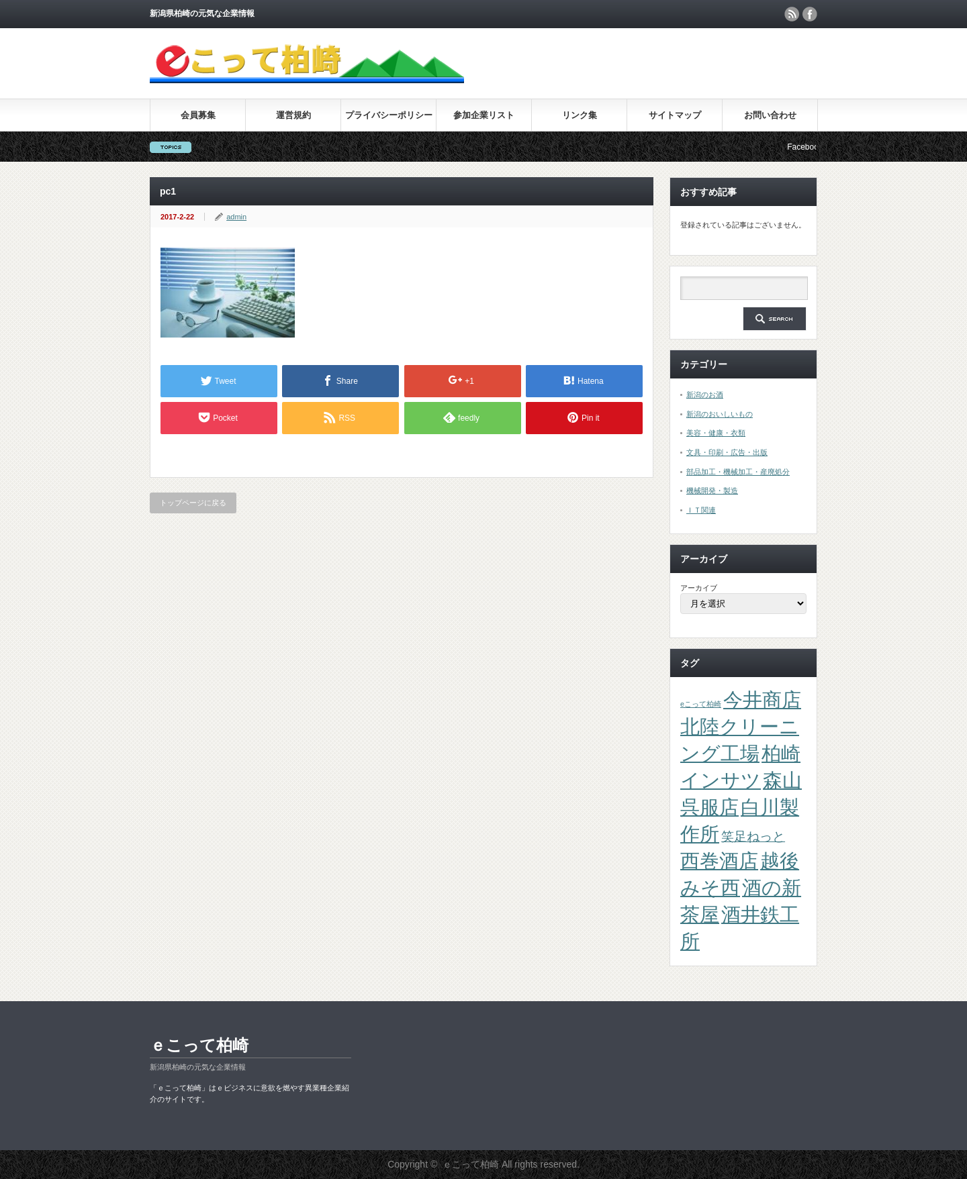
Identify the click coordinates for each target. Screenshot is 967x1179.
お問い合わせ (770, 115)
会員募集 (198, 115)
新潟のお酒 (704, 395)
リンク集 (579, 115)
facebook (809, 14)
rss (791, 14)
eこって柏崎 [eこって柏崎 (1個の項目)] (700, 704)
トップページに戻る (193, 503)
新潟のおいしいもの (719, 414)
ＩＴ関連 (701, 510)
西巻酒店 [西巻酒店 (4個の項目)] (719, 861)
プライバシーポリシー (388, 115)
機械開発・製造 (712, 490)
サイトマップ (675, 115)
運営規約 (293, 115)
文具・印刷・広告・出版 (727, 452)
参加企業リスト (483, 115)
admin (236, 217)
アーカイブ (698, 588)
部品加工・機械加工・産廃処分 (738, 472)
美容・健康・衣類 (715, 433)
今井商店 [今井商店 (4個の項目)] (762, 699)
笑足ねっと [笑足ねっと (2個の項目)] (753, 836)
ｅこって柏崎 (199, 1045)
